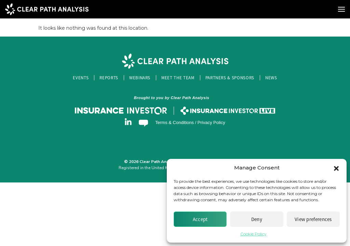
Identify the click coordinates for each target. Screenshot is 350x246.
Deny (256, 219)
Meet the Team (177, 78)
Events (81, 78)
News (271, 78)
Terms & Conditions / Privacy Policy (190, 122)
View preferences (313, 219)
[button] (336, 167)
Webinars (139, 78)
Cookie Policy (253, 233)
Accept (200, 219)
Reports (108, 78)
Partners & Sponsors (229, 78)
